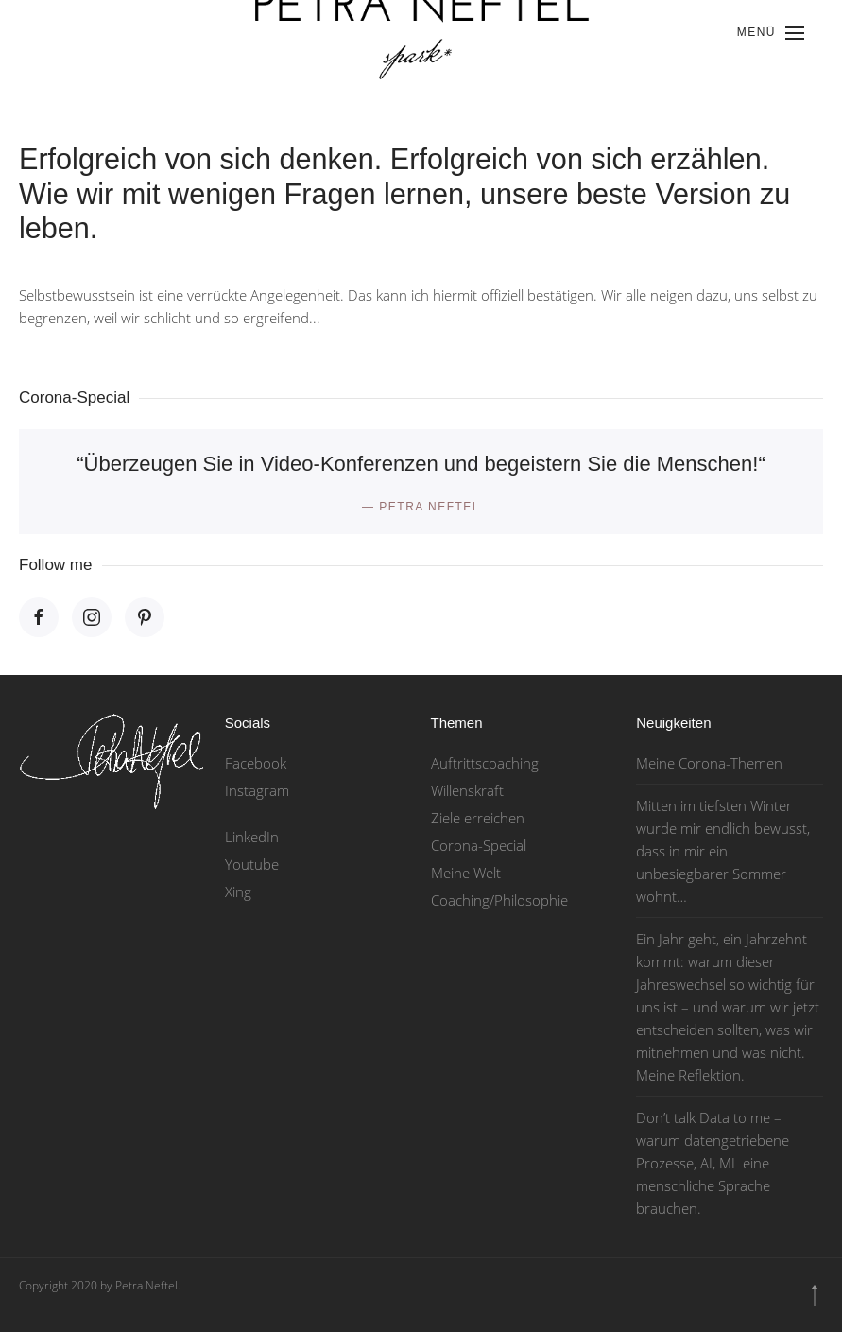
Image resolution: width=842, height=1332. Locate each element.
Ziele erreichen (477, 817)
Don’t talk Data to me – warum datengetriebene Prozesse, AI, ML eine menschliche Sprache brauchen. (712, 1163)
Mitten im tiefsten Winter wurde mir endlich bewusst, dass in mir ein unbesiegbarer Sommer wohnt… (723, 851)
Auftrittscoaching (485, 762)
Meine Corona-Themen (709, 762)
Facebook (255, 762)
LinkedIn (252, 836)
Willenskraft (467, 790)
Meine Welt (466, 872)
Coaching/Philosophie (499, 900)
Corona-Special (478, 845)
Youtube (252, 864)
